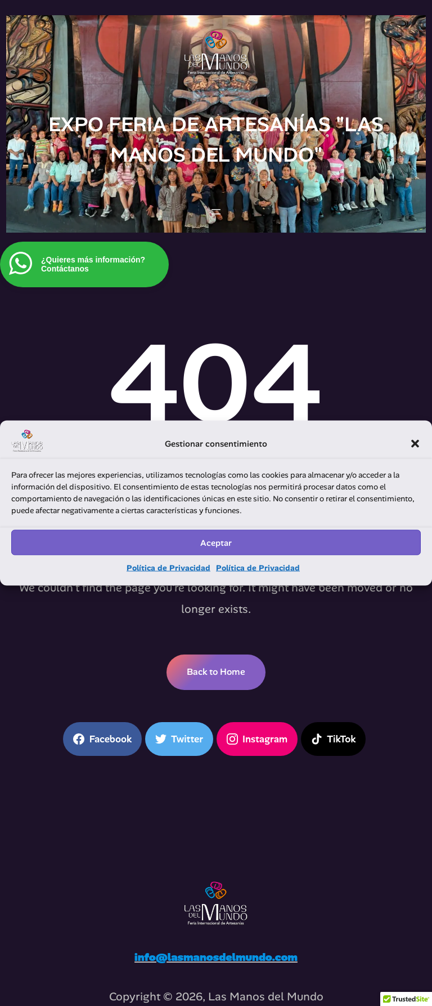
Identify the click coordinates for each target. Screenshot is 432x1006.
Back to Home (216, 672)
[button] (415, 443)
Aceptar (216, 542)
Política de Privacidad (168, 568)
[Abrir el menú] (216, 212)
